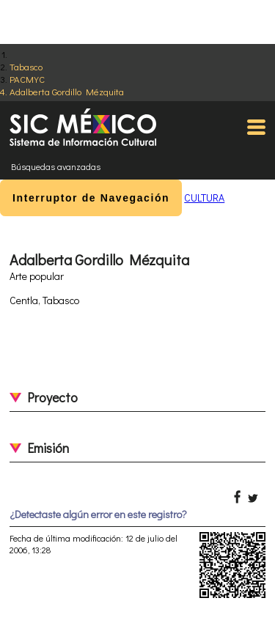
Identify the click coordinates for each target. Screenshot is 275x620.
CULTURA (204, 197)
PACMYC (27, 79)
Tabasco (26, 66)
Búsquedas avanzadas (55, 166)
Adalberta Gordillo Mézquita (67, 91)
